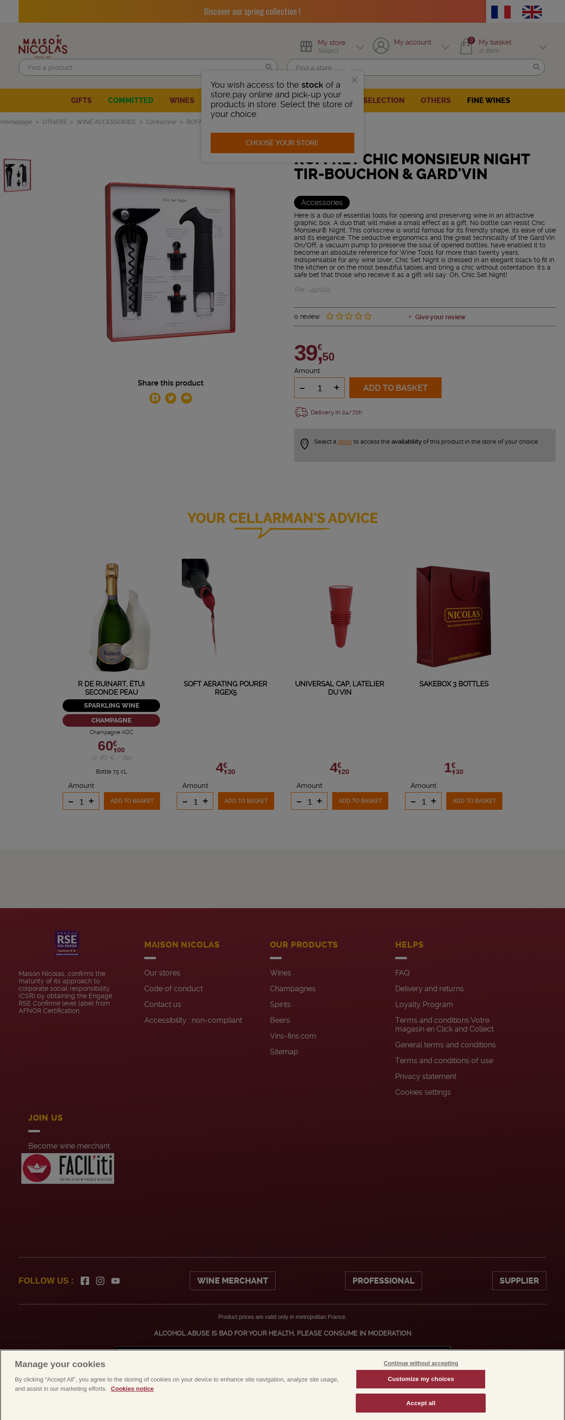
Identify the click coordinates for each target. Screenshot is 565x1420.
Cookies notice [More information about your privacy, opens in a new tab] (132, 1407)
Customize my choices (421, 1397)
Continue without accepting (421, 1382)
